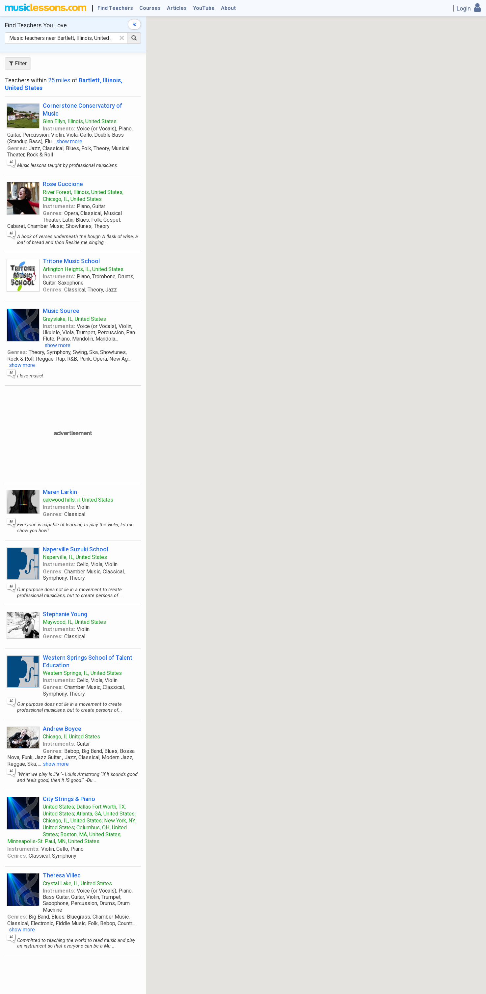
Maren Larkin (60, 491)
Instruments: (59, 128)
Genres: (17, 148)
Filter (18, 63)
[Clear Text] (121, 37)
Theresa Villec (62, 875)
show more (69, 141)
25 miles (59, 80)
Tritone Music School (71, 261)
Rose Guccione (63, 183)
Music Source (61, 310)
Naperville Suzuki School (75, 549)
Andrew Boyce (62, 728)
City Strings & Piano (69, 798)
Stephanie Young (65, 614)
